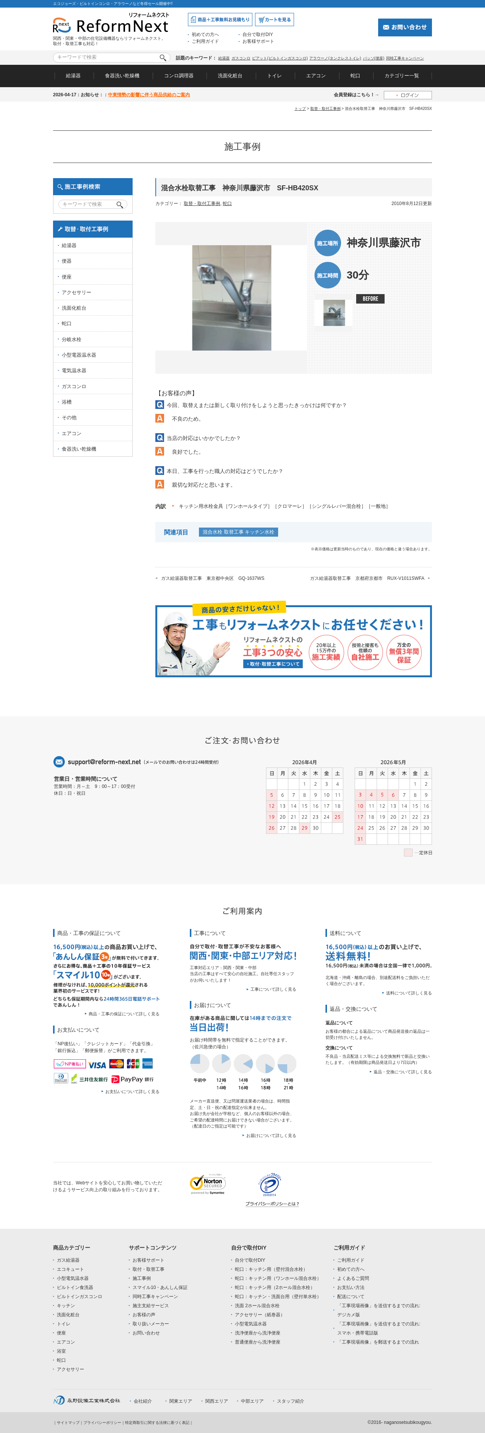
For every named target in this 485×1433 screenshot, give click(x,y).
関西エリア (216, 1401)
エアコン (316, 75)
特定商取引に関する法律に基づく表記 (157, 1422)
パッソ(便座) (374, 58)
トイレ (274, 75)
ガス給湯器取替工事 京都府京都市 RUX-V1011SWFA (367, 578)
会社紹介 (143, 1401)
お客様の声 (144, 1314)
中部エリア (252, 1401)
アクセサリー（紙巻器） (260, 1314)
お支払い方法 (351, 1287)
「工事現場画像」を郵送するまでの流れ (378, 1342)
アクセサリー (76, 292)
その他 (69, 417)
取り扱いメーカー (151, 1324)
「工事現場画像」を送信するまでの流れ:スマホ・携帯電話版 (378, 1328)
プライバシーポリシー (102, 1422)
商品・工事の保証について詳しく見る (124, 1014)
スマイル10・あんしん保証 (160, 1287)
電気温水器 (74, 370)
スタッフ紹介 (290, 1401)
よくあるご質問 (353, 1278)
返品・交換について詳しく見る (403, 1072)
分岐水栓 (71, 339)
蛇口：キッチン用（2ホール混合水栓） (275, 1287)
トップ (300, 108)
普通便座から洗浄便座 (257, 1342)
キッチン (66, 1305)
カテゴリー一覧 (402, 75)
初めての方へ (205, 34)
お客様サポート (258, 41)
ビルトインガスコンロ (79, 1296)
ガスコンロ (241, 58)
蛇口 (355, 75)
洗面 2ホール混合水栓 (257, 1305)
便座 (67, 277)
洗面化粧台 (230, 75)
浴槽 (67, 402)
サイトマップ (68, 1422)
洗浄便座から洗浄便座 (257, 1333)
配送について (351, 1296)
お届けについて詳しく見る (271, 1135)
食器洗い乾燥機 (122, 75)
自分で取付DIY (257, 34)
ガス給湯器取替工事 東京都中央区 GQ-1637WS (212, 578)
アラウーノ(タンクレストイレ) (335, 58)
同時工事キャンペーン (405, 58)
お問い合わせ (146, 1333)
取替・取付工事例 (325, 108)
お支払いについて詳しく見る (132, 1091)
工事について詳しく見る (273, 989)
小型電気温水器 (73, 1278)
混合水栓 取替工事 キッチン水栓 (238, 532)
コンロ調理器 (179, 75)
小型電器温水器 (79, 355)
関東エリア (180, 1401)
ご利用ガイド (205, 41)
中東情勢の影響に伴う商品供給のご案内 (149, 94)
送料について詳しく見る (409, 993)
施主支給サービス (151, 1305)
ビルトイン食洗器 (75, 1287)
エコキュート (70, 1269)
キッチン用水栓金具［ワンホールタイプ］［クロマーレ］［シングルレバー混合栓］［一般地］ (285, 506)
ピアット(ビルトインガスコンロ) (280, 58)
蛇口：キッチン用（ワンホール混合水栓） (278, 1278)
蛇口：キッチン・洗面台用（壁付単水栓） (278, 1296)
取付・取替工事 (148, 1269)
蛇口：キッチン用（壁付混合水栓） (271, 1269)
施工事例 (142, 1278)
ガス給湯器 (68, 1260)
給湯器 (224, 58)
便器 (67, 261)
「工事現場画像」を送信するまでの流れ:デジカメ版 (378, 1310)
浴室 (61, 1351)
